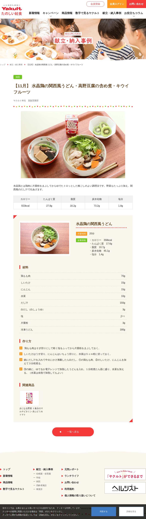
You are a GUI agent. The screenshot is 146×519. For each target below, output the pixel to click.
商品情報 (67, 13)
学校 (38, 477)
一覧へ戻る (73, 432)
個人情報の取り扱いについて (80, 495)
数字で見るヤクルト (87, 13)
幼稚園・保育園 (43, 474)
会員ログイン (117, 4)
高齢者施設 (41, 485)
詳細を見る (131, 511)
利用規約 (69, 489)
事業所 (39, 489)
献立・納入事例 (111, 13)
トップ (6, 469)
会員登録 (95, 4)
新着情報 (34, 13)
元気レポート (72, 469)
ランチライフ (72, 476)
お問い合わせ (136, 4)
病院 (38, 481)
